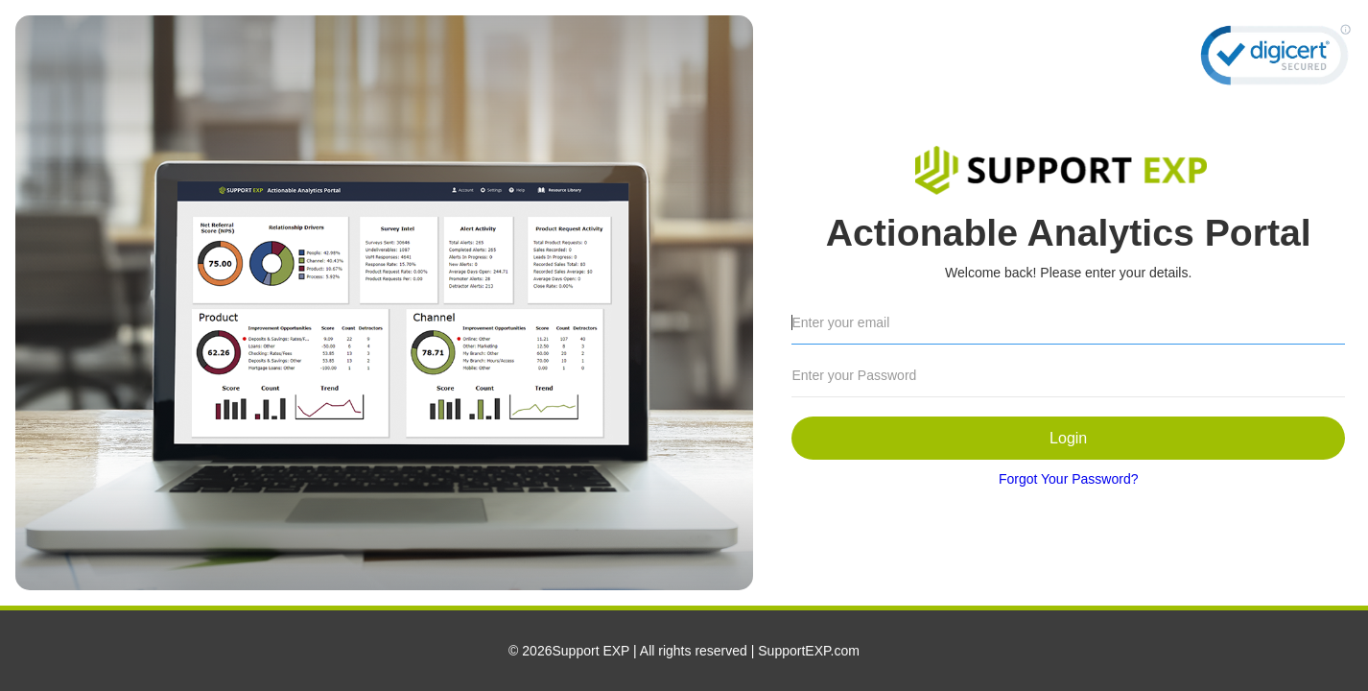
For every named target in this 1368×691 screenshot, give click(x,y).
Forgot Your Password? (1069, 479)
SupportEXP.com (809, 650)
